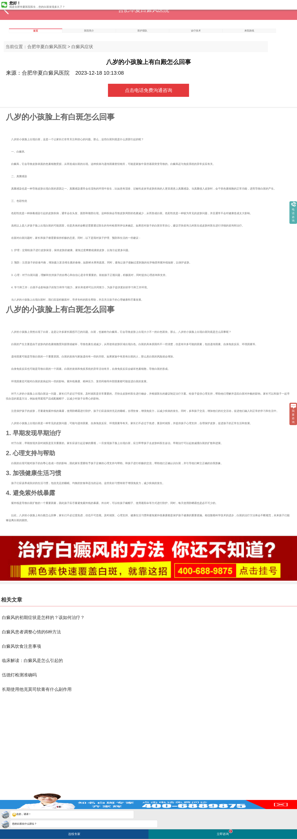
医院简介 (89, 30)
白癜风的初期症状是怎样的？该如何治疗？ (43, 617)
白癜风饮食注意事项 (21, 646)
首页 (35, 30)
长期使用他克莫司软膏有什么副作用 (37, 689)
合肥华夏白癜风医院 (46, 46)
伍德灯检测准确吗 (19, 674)
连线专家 (74, 834)
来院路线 (249, 30)
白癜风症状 (82, 46)
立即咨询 (225, 832)
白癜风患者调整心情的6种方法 (31, 631)
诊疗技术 (196, 30)
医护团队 (142, 30)
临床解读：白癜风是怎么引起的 (32, 660)
